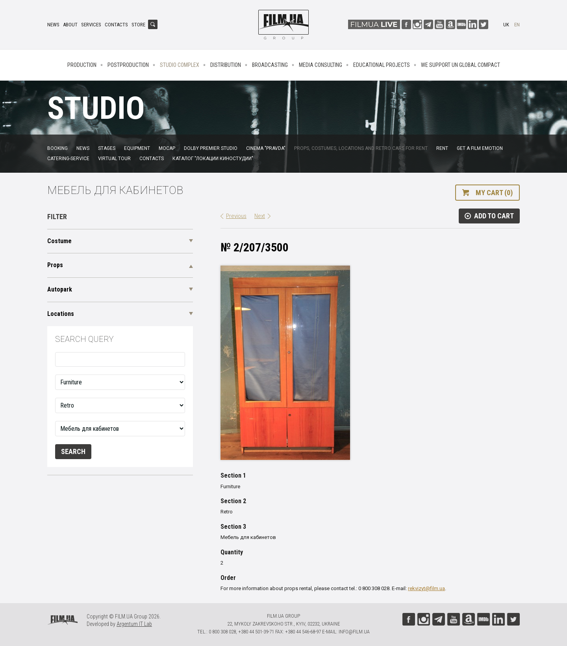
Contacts (116, 25)
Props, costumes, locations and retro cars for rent (361, 148)
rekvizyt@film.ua (426, 588)
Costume (59, 241)
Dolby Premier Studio (210, 148)
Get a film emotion (480, 148)
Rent (442, 148)
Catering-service (68, 158)
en (517, 25)
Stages (106, 148)
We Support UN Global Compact (460, 65)
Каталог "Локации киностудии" (212, 158)
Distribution (225, 65)
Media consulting (320, 65)
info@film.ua (354, 632)
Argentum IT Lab (134, 624)
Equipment (137, 148)
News (53, 25)
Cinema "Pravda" (265, 148)
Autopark (59, 289)
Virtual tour (114, 158)
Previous (236, 216)
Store (138, 25)
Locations (60, 313)
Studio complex (179, 65)
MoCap (167, 148)
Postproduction (128, 65)
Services (91, 25)
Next (259, 216)
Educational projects (381, 65)
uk (506, 25)
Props (55, 265)
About (70, 25)
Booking (57, 148)
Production (81, 65)
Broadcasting (270, 65)
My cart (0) (494, 192)
